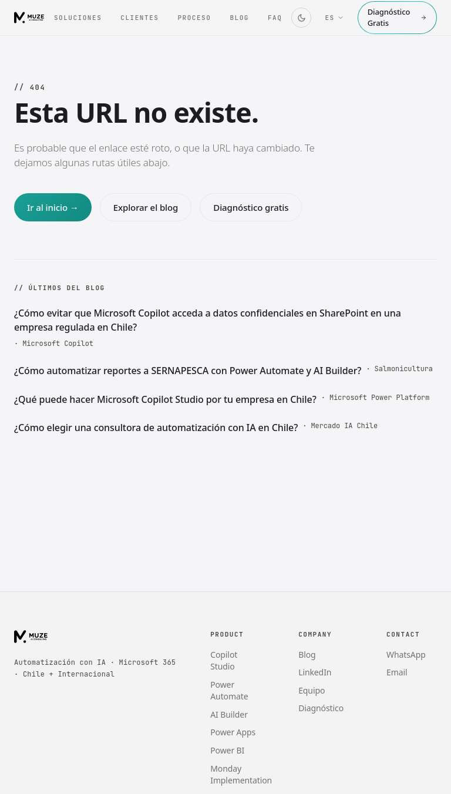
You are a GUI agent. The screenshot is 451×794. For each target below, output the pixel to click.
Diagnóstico (321, 708)
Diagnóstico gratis (250, 207)
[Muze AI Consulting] (29, 18)
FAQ (275, 18)
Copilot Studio (223, 660)
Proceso (194, 18)
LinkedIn (314, 672)
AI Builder (229, 714)
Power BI (227, 750)
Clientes (139, 18)
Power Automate (229, 690)
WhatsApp (406, 654)
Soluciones (78, 18)
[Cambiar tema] (301, 18)
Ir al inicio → (53, 207)
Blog (239, 18)
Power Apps (232, 732)
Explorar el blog (146, 207)
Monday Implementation (241, 774)
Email (396, 672)
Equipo (311, 690)
